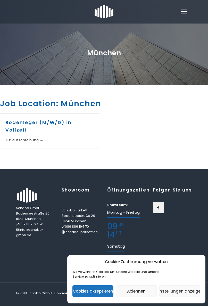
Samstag (116, 246)
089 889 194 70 (31, 224)
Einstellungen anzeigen (179, 291)
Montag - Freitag (123, 212)
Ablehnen (136, 291)
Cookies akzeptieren (93, 291)
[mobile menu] (184, 11)
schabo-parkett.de (81, 232)
